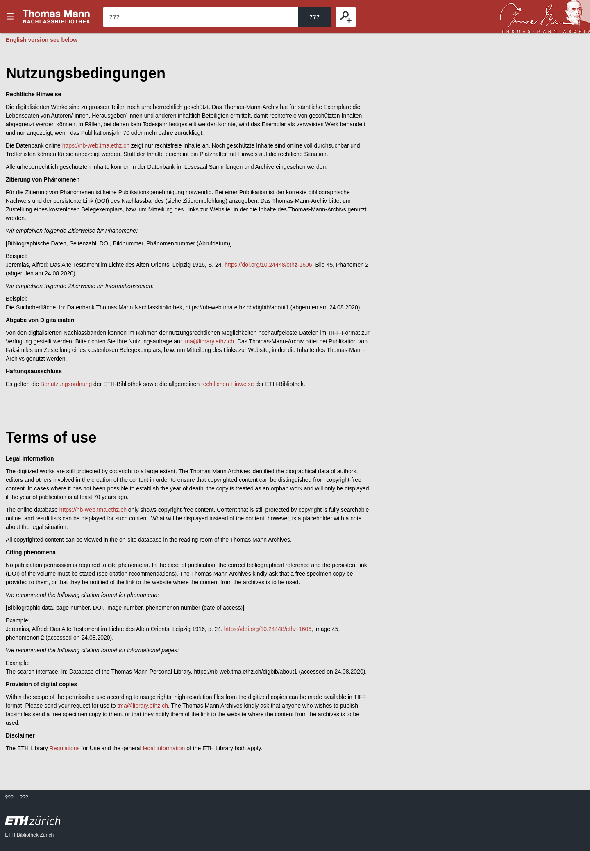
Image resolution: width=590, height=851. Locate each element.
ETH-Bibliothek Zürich (29, 835)
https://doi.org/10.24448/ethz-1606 (268, 264)
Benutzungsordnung (66, 384)
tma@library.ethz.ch (209, 341)
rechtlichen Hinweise (227, 384)
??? (56, 16)
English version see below (41, 39)
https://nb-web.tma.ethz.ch (95, 145)
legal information (164, 748)
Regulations (65, 748)
